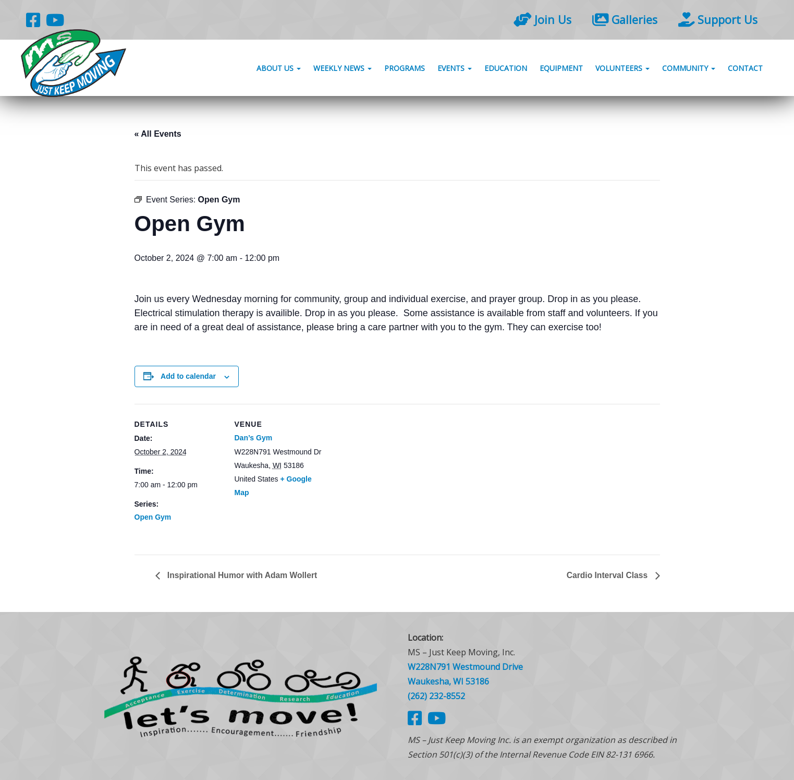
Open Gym (153, 517)
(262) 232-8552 (436, 696)
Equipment (561, 69)
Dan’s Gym (254, 438)
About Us (278, 69)
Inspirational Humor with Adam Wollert (243, 575)
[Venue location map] (390, 476)
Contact (745, 69)
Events (454, 69)
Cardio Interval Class (607, 575)
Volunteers (622, 69)
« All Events (158, 133)
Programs (404, 69)
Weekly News (342, 69)
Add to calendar (188, 376)
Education (505, 69)
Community (688, 69)
